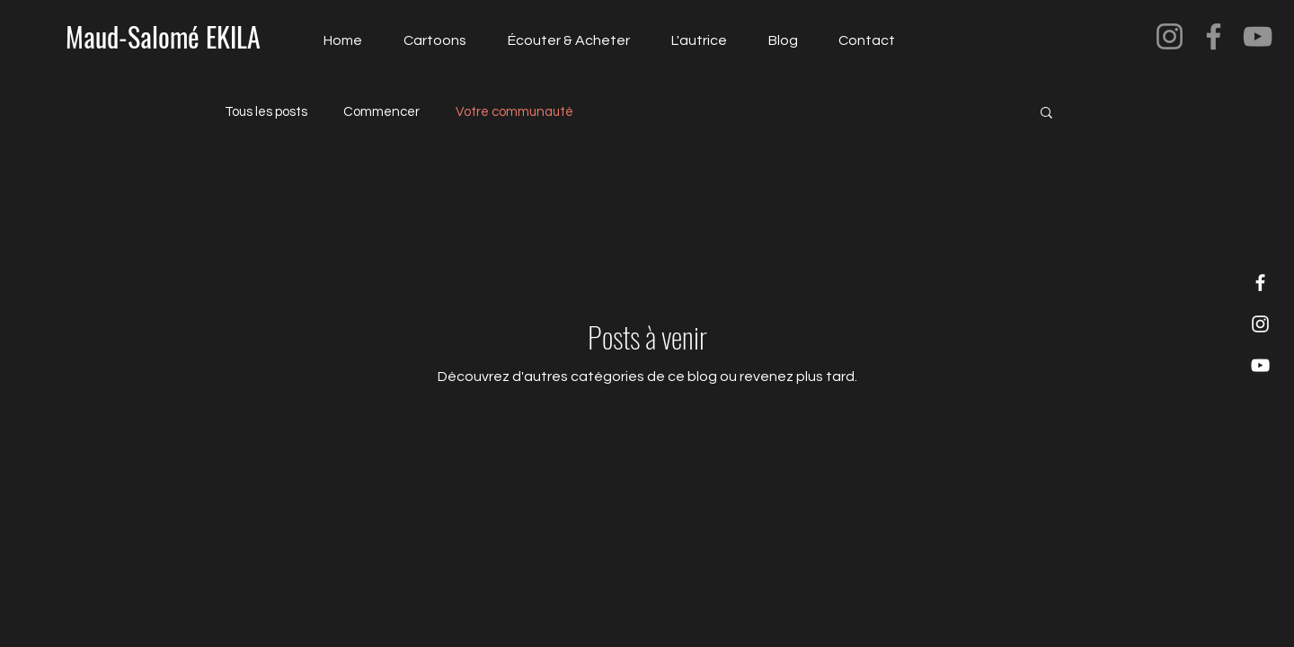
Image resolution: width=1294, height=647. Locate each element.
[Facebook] (1213, 36)
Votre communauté (514, 112)
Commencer (381, 112)
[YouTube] (1257, 36)
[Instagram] (1169, 36)
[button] (1046, 113)
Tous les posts (266, 112)
